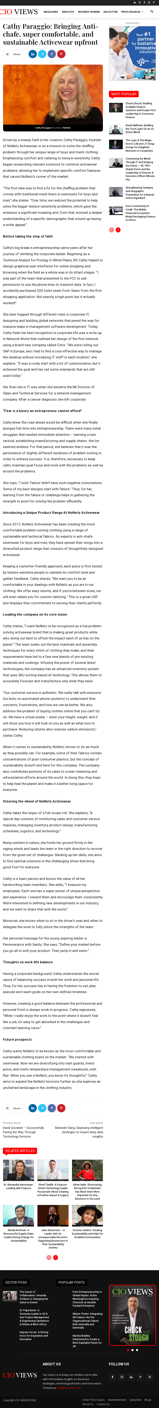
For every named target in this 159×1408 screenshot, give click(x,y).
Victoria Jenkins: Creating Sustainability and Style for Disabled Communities (87, 1234)
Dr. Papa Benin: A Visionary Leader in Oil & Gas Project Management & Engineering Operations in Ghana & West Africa (34, 1317)
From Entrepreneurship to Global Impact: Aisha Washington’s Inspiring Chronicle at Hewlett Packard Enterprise (87, 1298)
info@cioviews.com (69, 1387)
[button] (152, 12)
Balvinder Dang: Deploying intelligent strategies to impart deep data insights (79, 1132)
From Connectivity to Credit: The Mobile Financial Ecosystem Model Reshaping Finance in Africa (140, 213)
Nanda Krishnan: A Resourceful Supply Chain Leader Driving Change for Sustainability (19, 1235)
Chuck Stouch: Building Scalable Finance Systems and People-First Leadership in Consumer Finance (141, 110)
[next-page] (55, 1257)
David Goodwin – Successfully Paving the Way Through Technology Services (23, 1132)
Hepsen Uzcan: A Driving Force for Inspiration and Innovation (34, 1336)
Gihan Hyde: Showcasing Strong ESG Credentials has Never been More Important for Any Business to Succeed (87, 1191)
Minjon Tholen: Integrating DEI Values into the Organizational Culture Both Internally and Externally (87, 1320)
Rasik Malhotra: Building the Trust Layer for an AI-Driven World (140, 129)
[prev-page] (49, 1257)
